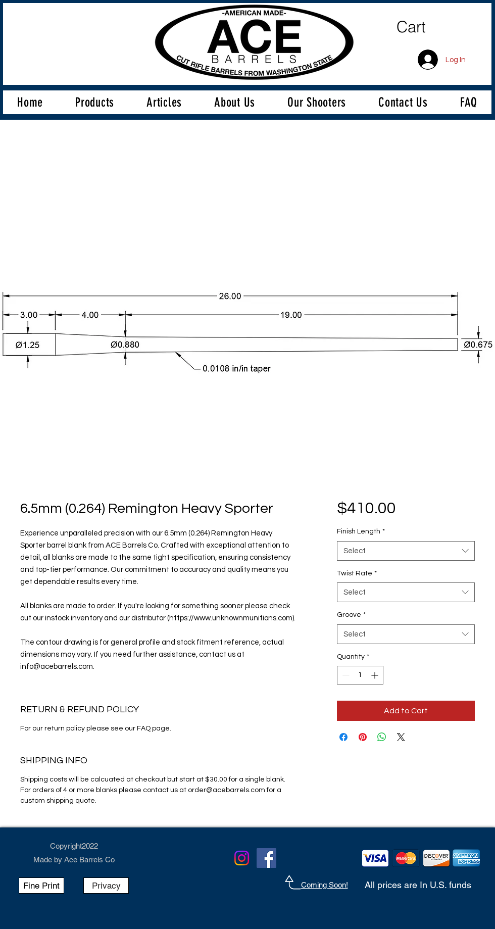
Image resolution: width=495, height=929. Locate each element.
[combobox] (406, 551)
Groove (351, 614)
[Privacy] (106, 885)
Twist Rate (357, 573)
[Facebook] (266, 858)
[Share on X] (401, 737)
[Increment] (375, 675)
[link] (435, 27)
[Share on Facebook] (343, 737)
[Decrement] (344, 675)
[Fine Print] (41, 885)
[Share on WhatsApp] (382, 737)
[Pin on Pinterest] (363, 737)
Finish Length (361, 531)
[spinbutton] (360, 675)
